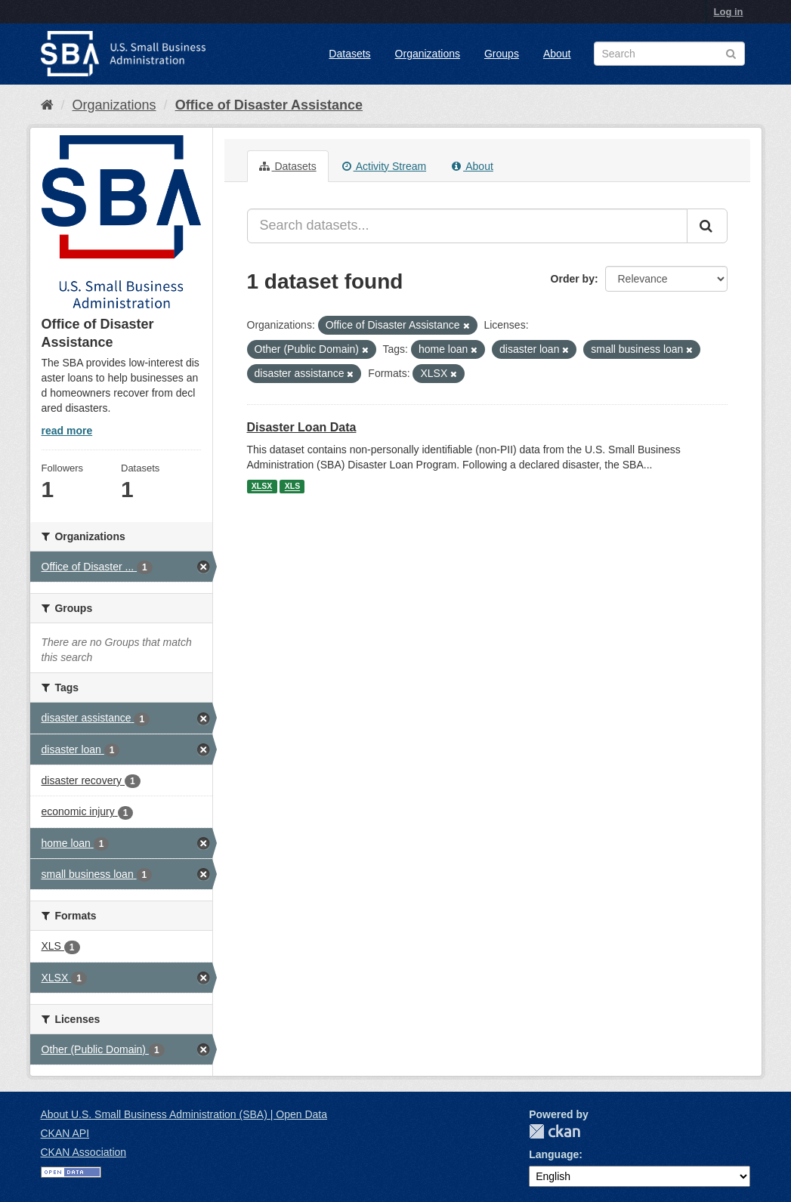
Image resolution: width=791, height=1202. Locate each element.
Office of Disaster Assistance (269, 105)
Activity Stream (384, 166)
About (557, 54)
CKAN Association (84, 1152)
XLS (292, 486)
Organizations (427, 54)
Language (554, 1154)
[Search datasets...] (467, 226)
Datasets (349, 54)
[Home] (47, 105)
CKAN (554, 1131)
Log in (728, 11)
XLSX (262, 486)
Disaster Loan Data (302, 427)
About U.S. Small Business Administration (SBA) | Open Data (184, 1114)
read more (67, 431)
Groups (501, 54)
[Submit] (707, 226)
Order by (573, 279)
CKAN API (65, 1133)
